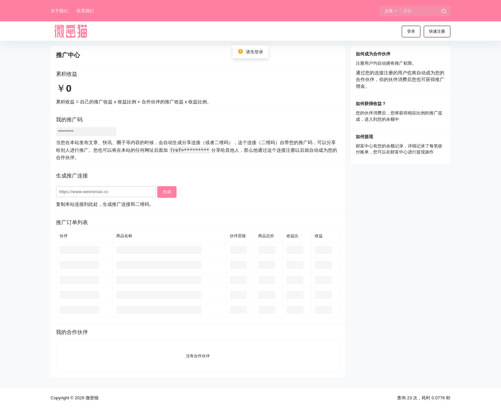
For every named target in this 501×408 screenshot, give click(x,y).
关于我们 (59, 10)
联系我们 (85, 10)
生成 (167, 191)
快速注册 (437, 31)
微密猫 (91, 397)
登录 (411, 31)
